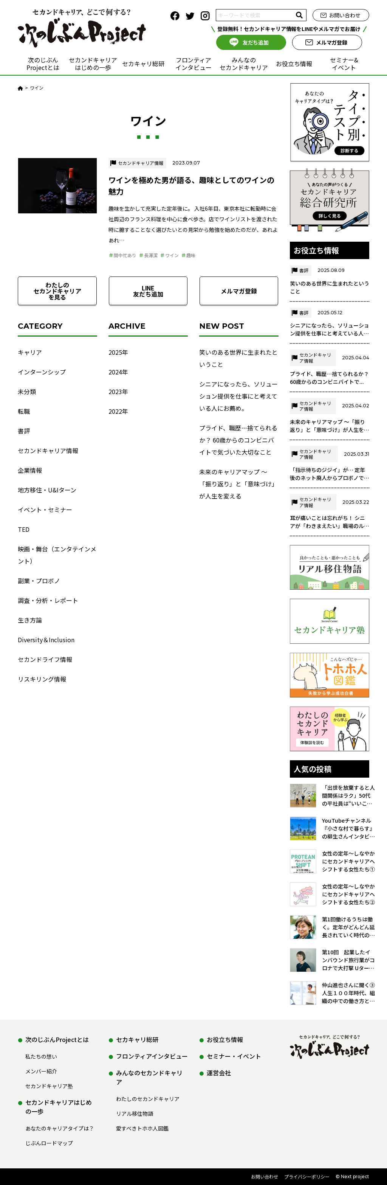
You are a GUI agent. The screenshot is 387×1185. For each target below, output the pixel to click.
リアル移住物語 (134, 1113)
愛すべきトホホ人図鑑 (142, 1128)
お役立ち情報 (294, 63)
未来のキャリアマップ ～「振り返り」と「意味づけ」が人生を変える (238, 483)
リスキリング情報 (42, 678)
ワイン (172, 255)
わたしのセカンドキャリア (148, 1099)
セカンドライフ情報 (45, 659)
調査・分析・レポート (48, 600)
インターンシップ (42, 371)
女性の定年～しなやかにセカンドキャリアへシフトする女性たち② (348, 916)
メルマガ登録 (332, 42)
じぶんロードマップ (49, 1143)
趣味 (190, 255)
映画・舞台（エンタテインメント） (57, 554)
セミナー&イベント (344, 63)
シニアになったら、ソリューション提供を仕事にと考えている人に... (329, 355)
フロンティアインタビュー (193, 63)
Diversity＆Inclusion (46, 639)
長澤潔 (151, 255)
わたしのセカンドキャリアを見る (57, 290)
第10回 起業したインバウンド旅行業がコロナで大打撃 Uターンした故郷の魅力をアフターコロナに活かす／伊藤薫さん (348, 982)
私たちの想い (41, 1056)
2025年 (118, 352)
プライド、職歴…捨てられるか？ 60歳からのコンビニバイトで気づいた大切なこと (238, 440)
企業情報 (30, 470)
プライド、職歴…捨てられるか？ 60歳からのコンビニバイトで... (329, 399)
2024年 (118, 371)
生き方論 (30, 619)
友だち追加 (256, 42)
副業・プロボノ (39, 580)
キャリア (30, 352)
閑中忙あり (125, 255)
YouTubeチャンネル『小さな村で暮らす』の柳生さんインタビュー (348, 850)
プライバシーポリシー (307, 1176)
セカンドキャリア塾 (49, 1086)
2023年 (118, 391)
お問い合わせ (345, 15)
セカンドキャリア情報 (140, 163)
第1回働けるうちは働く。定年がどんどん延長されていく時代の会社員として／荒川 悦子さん (348, 949)
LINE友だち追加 (148, 290)
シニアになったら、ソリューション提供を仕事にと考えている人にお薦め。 (238, 396)
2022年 (118, 411)
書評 (24, 430)
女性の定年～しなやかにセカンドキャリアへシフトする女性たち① (348, 883)
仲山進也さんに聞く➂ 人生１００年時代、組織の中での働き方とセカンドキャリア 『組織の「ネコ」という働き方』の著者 (348, 1015)
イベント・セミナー (45, 509)
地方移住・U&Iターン (47, 489)
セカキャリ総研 (143, 63)
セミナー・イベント (234, 1056)
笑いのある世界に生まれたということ (238, 358)
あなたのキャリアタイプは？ (59, 1128)
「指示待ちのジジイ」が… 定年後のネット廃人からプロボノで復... (327, 499)
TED (23, 529)
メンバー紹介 (41, 1071)
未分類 (27, 391)
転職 (24, 411)
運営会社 (219, 1072)
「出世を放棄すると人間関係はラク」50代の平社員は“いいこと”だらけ (348, 817)
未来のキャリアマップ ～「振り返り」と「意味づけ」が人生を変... (327, 451)
